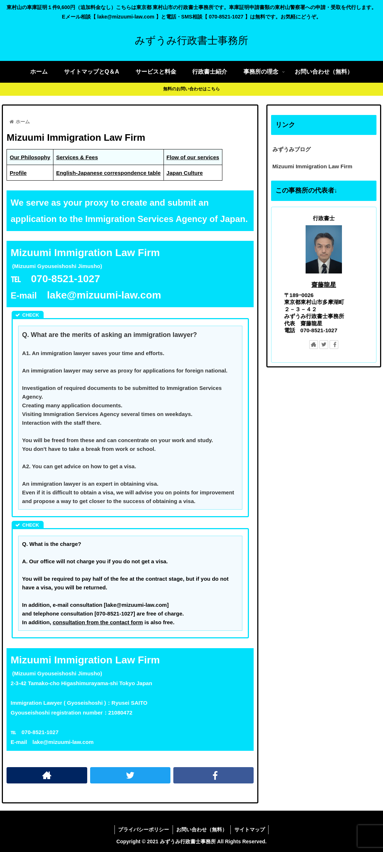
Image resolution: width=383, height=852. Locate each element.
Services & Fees (77, 157)
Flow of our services (192, 157)
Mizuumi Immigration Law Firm (312, 166)
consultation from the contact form (98, 622)
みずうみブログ (292, 149)
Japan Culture (184, 173)
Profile (18, 173)
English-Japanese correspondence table (108, 173)
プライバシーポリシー (143, 829)
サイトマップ (250, 829)
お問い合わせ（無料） (201, 829)
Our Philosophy (30, 157)
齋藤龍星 (323, 284)
